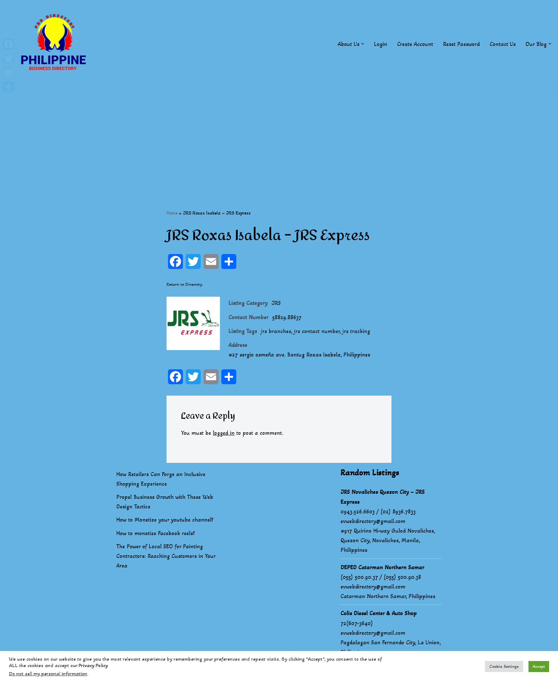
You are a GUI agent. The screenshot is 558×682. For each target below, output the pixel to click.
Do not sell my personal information (48, 674)
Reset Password (461, 44)
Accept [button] (539, 666)
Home (172, 213)
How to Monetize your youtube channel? (165, 519)
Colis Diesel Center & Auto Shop (379, 613)
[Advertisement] (279, 137)
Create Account (415, 44)
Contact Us (503, 44)
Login (380, 44)
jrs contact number (316, 331)
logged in (224, 432)
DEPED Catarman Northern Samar (382, 567)
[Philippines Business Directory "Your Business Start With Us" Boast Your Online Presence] (55, 43)
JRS (276, 303)
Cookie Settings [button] (504, 666)
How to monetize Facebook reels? (155, 533)
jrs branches (276, 331)
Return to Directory (184, 284)
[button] (362, 43)
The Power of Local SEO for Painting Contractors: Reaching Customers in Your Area (165, 556)
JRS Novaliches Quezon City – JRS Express (383, 496)
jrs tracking (356, 331)
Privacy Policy (93, 665)
